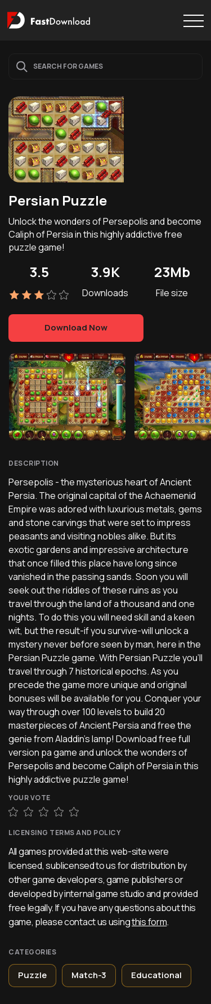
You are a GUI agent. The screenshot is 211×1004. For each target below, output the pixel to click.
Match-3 (88, 975)
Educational (156, 975)
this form (149, 922)
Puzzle (32, 975)
